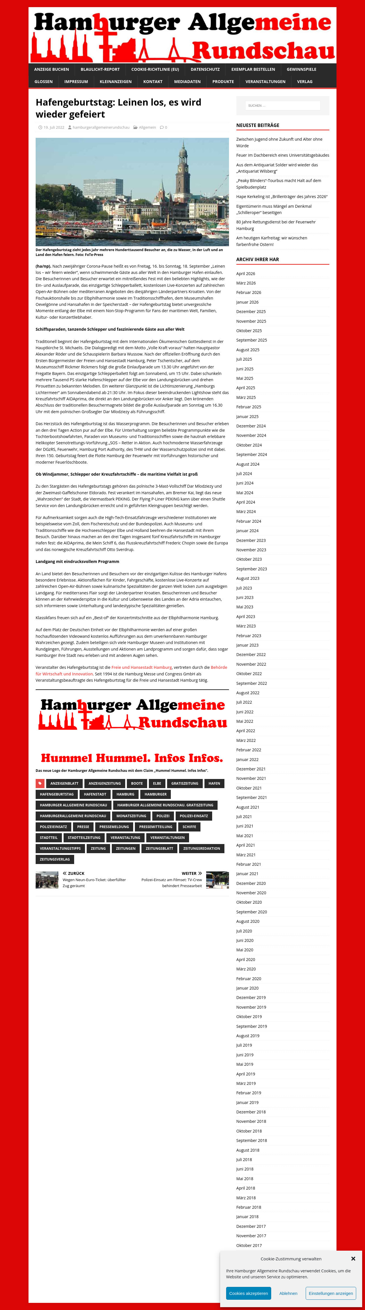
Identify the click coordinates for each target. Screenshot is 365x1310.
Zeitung (98, 848)
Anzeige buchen (51, 69)
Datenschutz (205, 69)
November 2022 (251, 664)
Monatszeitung (131, 816)
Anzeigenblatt (64, 783)
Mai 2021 (245, 835)
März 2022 (246, 740)
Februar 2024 (248, 521)
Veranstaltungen (265, 81)
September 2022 (251, 683)
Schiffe (189, 826)
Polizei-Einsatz (194, 816)
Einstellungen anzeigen (331, 1293)
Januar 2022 (247, 759)
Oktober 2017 (249, 1245)
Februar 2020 (248, 978)
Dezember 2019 (251, 997)
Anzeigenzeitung (105, 783)
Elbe (157, 783)
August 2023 (247, 578)
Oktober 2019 (249, 1016)
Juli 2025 (244, 359)
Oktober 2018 (249, 1131)
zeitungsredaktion (201, 848)
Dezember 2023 (251, 540)
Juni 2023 (245, 597)
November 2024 (251, 435)
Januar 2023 (247, 645)
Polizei (163, 816)
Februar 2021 (248, 864)
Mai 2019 (245, 1064)
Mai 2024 (245, 492)
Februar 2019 (248, 1092)
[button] (353, 1258)
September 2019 (251, 1026)
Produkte (223, 81)
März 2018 (246, 1197)
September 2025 (251, 340)
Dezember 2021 (251, 769)
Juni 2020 (245, 940)
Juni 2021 (245, 826)
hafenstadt (95, 794)
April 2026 (245, 273)
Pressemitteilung (155, 826)
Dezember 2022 (251, 654)
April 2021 (245, 845)
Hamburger (156, 794)
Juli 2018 (244, 1159)
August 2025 (247, 349)
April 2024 (245, 502)
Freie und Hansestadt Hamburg (141, 667)
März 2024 (246, 511)
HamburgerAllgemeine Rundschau (73, 816)
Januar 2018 (247, 1216)
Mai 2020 (245, 949)
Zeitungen (126, 848)
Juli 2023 (244, 588)
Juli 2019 (244, 1045)
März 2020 (246, 969)
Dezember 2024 (251, 426)
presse (83, 826)
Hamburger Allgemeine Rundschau (73, 805)
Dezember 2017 (251, 1226)
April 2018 (245, 1188)
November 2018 (251, 1121)
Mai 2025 (245, 378)
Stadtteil (49, 837)
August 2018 (247, 1150)
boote (137, 783)
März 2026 (246, 283)
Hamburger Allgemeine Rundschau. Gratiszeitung (165, 805)
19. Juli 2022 (54, 127)
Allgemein (147, 127)
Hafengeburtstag (57, 794)
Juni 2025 (245, 369)
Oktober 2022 (249, 673)
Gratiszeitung (184, 783)
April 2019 (245, 1074)
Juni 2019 (245, 1054)
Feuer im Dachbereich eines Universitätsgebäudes (282, 155)
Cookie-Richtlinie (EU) (155, 69)
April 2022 (245, 730)
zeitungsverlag (55, 859)
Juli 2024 (244, 473)
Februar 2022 (248, 749)
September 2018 (251, 1140)
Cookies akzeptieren (248, 1293)
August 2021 (247, 807)
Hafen (214, 783)
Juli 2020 (244, 931)
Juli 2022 (244, 702)
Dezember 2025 (251, 311)
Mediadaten (187, 81)
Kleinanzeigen (116, 81)
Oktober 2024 (249, 445)
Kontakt (153, 81)
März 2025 (246, 397)
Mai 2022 (245, 721)
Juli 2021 (244, 816)
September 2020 (251, 912)
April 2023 (245, 616)
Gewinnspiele (302, 69)
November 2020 (251, 892)
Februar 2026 (248, 292)
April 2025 (245, 387)
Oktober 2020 (249, 902)
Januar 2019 (247, 1102)
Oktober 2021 (249, 788)
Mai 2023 (245, 606)
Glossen (44, 81)
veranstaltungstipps (60, 848)
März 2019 (246, 1083)
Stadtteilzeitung (84, 837)
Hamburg (126, 794)
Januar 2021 (247, 873)
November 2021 (251, 778)
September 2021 (251, 797)
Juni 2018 (245, 1169)
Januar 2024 (247, 530)
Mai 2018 (245, 1178)
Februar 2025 (248, 406)
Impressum (76, 81)
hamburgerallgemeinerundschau (101, 127)
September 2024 (251, 454)
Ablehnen (288, 1293)
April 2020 (245, 959)
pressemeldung (114, 826)
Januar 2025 (247, 416)
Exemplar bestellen (253, 69)
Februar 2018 (248, 1207)
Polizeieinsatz (53, 826)
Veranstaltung (125, 837)
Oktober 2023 (249, 559)
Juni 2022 (245, 711)
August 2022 (247, 692)
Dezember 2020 (251, 883)
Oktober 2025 (249, 330)
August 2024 (247, 464)
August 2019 (247, 1035)
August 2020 (247, 921)
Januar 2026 (247, 302)
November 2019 (251, 1007)
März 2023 (246, 626)
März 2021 (246, 854)
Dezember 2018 (251, 1112)
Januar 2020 (247, 988)
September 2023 (251, 569)
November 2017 (251, 1235)
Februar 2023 (248, 635)
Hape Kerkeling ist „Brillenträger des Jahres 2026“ (282, 196)
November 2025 (251, 321)
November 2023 (251, 549)
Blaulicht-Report (100, 69)
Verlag (305, 81)
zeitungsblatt (159, 848)
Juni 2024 (245, 483)
